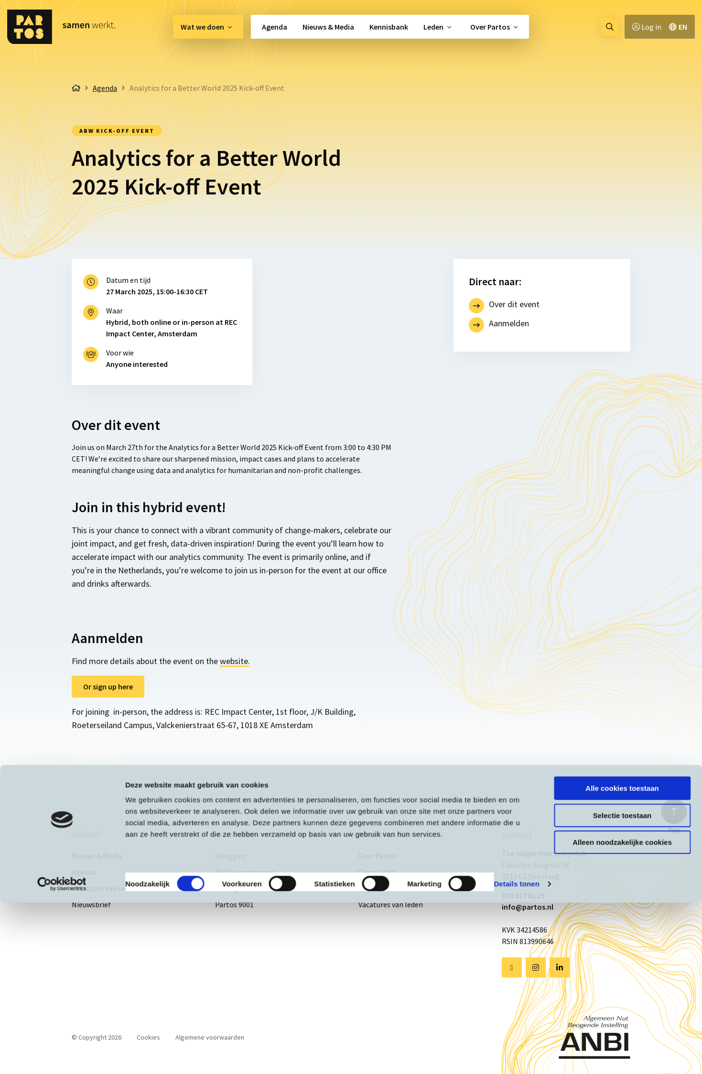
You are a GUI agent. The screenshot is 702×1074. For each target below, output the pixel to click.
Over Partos (490, 27)
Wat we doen (202, 27)
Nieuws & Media (328, 27)
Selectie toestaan (622, 987)
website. (235, 660)
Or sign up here (108, 686)
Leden (433, 27)
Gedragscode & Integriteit (257, 888)
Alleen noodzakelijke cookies (622, 1014)
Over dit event (514, 304)
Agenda (274, 27)
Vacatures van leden (104, 888)
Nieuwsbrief (91, 904)
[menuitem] (208, 27)
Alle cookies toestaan (622, 960)
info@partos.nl (527, 907)
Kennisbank (388, 27)
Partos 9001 (234, 904)
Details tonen (516, 1055)
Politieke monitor (244, 872)
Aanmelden (509, 323)
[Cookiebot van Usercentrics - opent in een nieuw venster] (62, 1055)
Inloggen (230, 855)
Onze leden (376, 872)
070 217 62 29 (523, 895)
